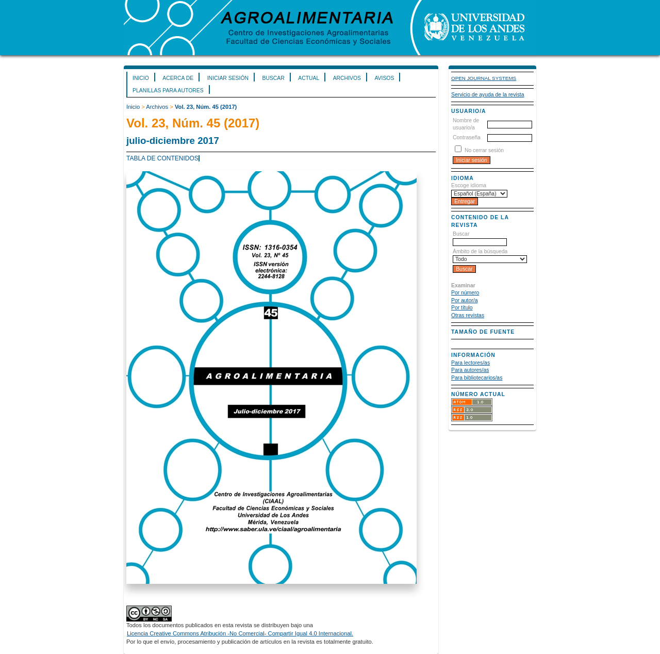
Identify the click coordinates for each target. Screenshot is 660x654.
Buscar (273, 78)
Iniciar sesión (228, 78)
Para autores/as (470, 370)
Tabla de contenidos (162, 158)
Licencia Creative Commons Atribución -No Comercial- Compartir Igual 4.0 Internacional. (240, 633)
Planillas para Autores (168, 90)
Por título (462, 307)
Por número (465, 293)
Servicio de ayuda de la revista (487, 94)
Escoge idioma (468, 185)
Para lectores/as (470, 363)
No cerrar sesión (484, 150)
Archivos (347, 78)
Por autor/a (464, 300)
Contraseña (467, 137)
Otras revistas (467, 315)
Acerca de (177, 78)
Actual (308, 78)
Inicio (141, 78)
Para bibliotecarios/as (476, 378)
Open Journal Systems (483, 78)
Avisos (384, 78)
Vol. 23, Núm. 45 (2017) (206, 107)
